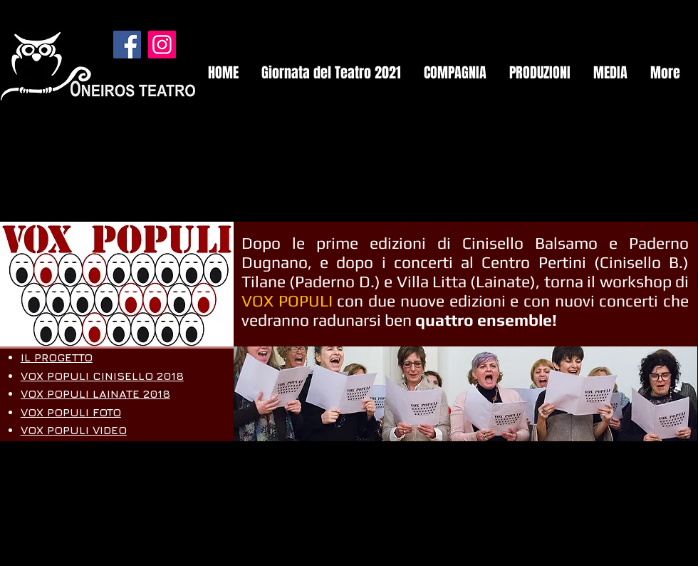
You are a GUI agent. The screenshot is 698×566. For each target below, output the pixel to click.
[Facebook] (127, 44)
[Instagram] (162, 44)
